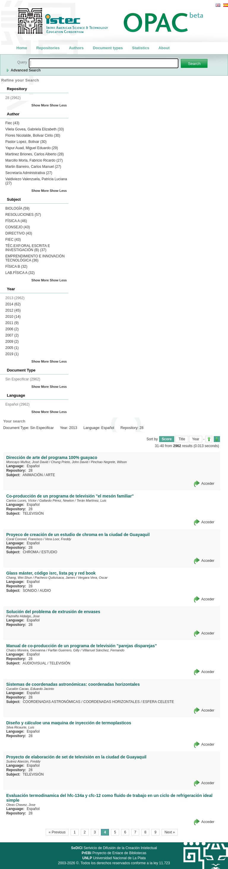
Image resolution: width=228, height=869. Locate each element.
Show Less (58, 105)
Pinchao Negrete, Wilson (109, 462)
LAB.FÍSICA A (20, 273)
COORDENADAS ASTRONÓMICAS (51, 702)
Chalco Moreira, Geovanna (25, 650)
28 (30, 470)
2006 (12, 329)
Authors (76, 48)
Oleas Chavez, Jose (20, 804)
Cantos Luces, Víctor (21, 500)
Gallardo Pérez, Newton (56, 500)
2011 (12, 323)
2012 (12, 310)
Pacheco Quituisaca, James (55, 577)
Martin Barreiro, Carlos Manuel (33, 167)
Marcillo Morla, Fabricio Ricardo (34, 160)
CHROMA (31, 552)
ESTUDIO (49, 552)
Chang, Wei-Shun (19, 577)
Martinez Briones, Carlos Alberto (34, 154)
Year (195, 439)
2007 (12, 335)
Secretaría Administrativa (28, 173)
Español (33, 466)
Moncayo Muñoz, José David (27, 462)
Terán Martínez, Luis (91, 500)
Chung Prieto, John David (69, 462)
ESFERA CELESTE (158, 702)
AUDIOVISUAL (34, 663)
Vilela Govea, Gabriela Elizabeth (34, 129)
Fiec (12, 123)
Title (181, 439)
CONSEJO (17, 227)
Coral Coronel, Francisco (24, 539)
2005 (12, 348)
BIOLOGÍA (17, 208)
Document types (108, 48)
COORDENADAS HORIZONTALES (111, 702)
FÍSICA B (16, 266)
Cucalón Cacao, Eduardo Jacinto (30, 689)
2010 (12, 317)
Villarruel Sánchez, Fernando (103, 650)
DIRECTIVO (18, 233)
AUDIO (45, 591)
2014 (12, 304)
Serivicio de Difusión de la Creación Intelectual (114, 848)
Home (21, 48)
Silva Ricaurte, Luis (20, 727)
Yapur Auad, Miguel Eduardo (31, 148)
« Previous (57, 832)
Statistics (140, 48)
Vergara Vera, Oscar (92, 577)
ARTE (50, 475)
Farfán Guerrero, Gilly (64, 650)
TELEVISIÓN (33, 513)
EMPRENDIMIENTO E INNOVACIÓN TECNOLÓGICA (35, 258)
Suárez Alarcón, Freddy (23, 761)
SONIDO (30, 591)
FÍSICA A (16, 221)
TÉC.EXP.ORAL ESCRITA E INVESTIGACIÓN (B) (27, 248)
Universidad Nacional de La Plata (113, 858)
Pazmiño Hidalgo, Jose (23, 616)
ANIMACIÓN (33, 475)
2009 (12, 341)
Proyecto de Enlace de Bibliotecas (114, 853)
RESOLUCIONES (23, 215)
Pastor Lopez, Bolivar (26, 142)
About (164, 48)
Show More (40, 105)
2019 (12, 354)
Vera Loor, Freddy (58, 539)
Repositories (48, 48)
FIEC (13, 239)
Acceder (207, 483)
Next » (169, 832)
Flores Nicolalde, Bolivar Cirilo (32, 135)
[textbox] (103, 63)
